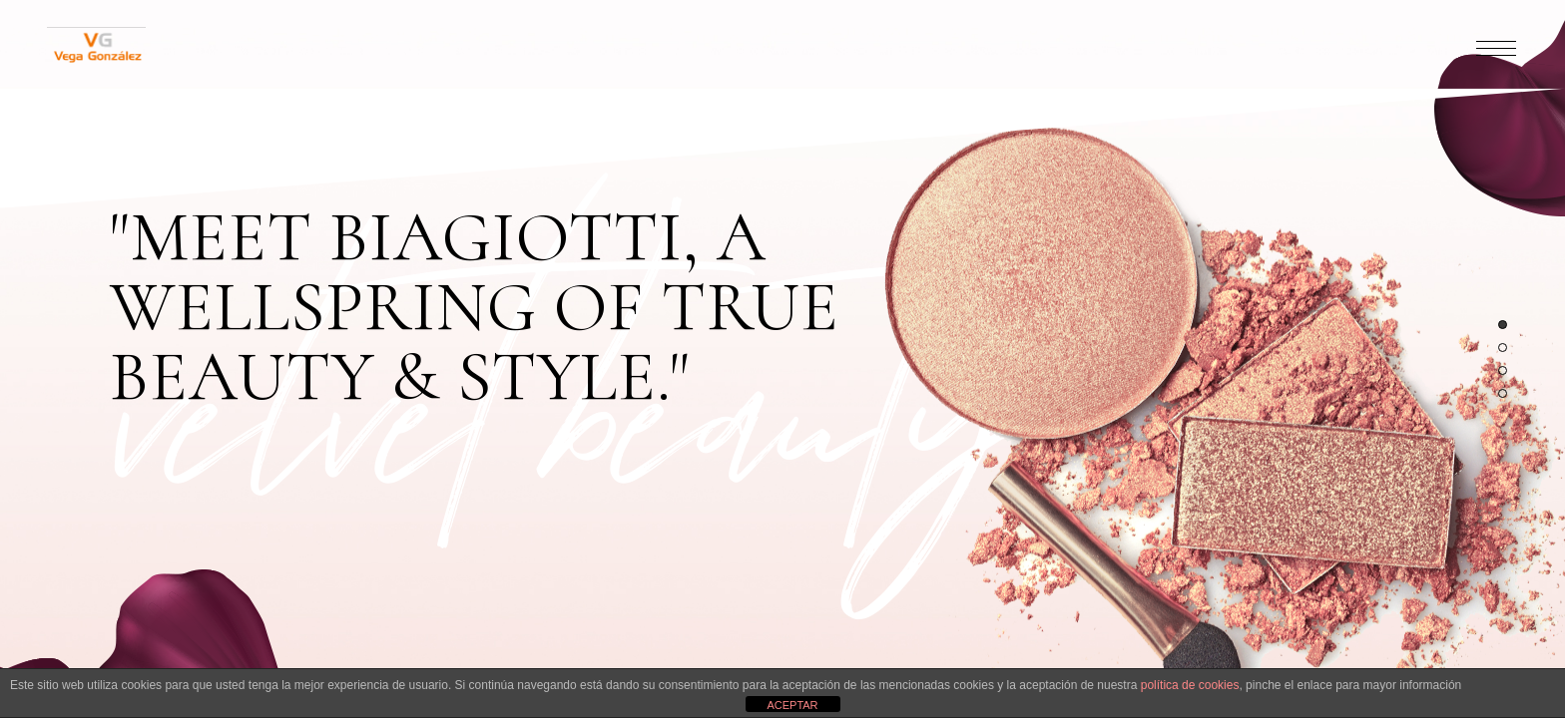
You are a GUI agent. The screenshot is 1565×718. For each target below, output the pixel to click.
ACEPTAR (792, 705)
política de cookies (1190, 685)
